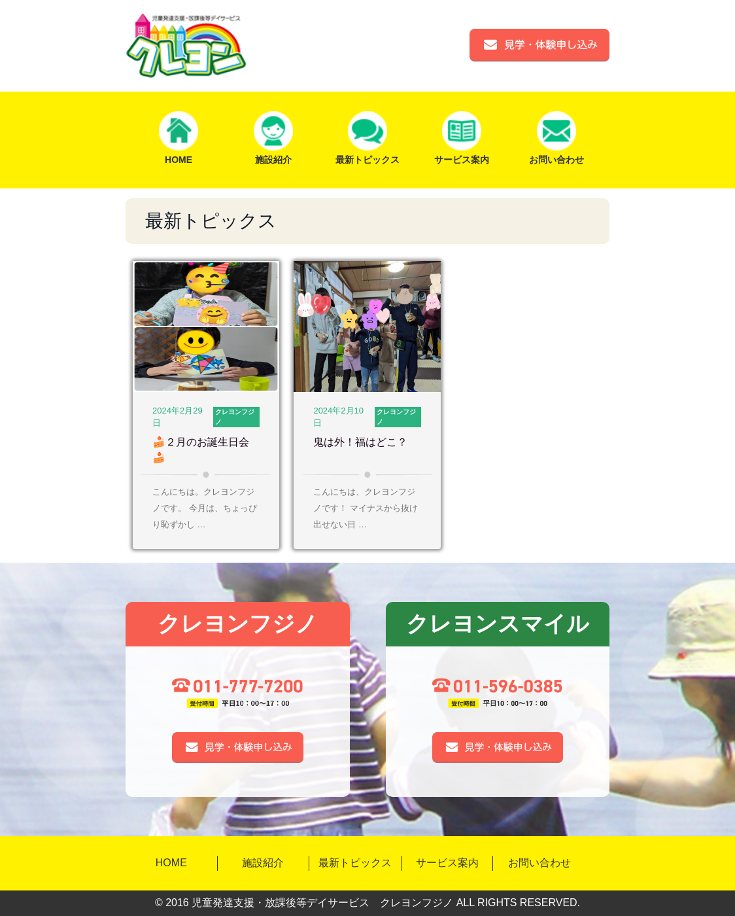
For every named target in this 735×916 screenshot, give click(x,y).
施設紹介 (263, 862)
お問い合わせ (539, 862)
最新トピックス (355, 862)
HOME (171, 862)
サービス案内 (447, 862)
